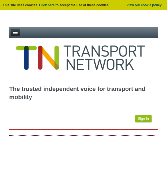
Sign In (143, 119)
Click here (46, 5)
